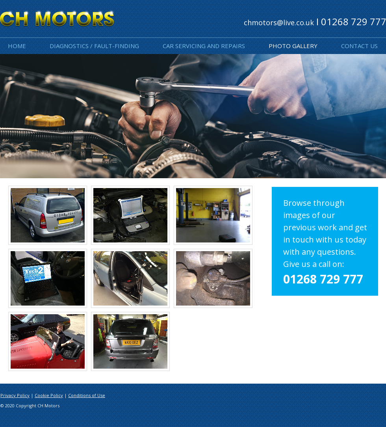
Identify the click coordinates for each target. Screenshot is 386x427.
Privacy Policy (15, 395)
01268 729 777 (323, 279)
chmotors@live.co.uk (279, 22)
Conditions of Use (86, 395)
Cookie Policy (49, 395)
